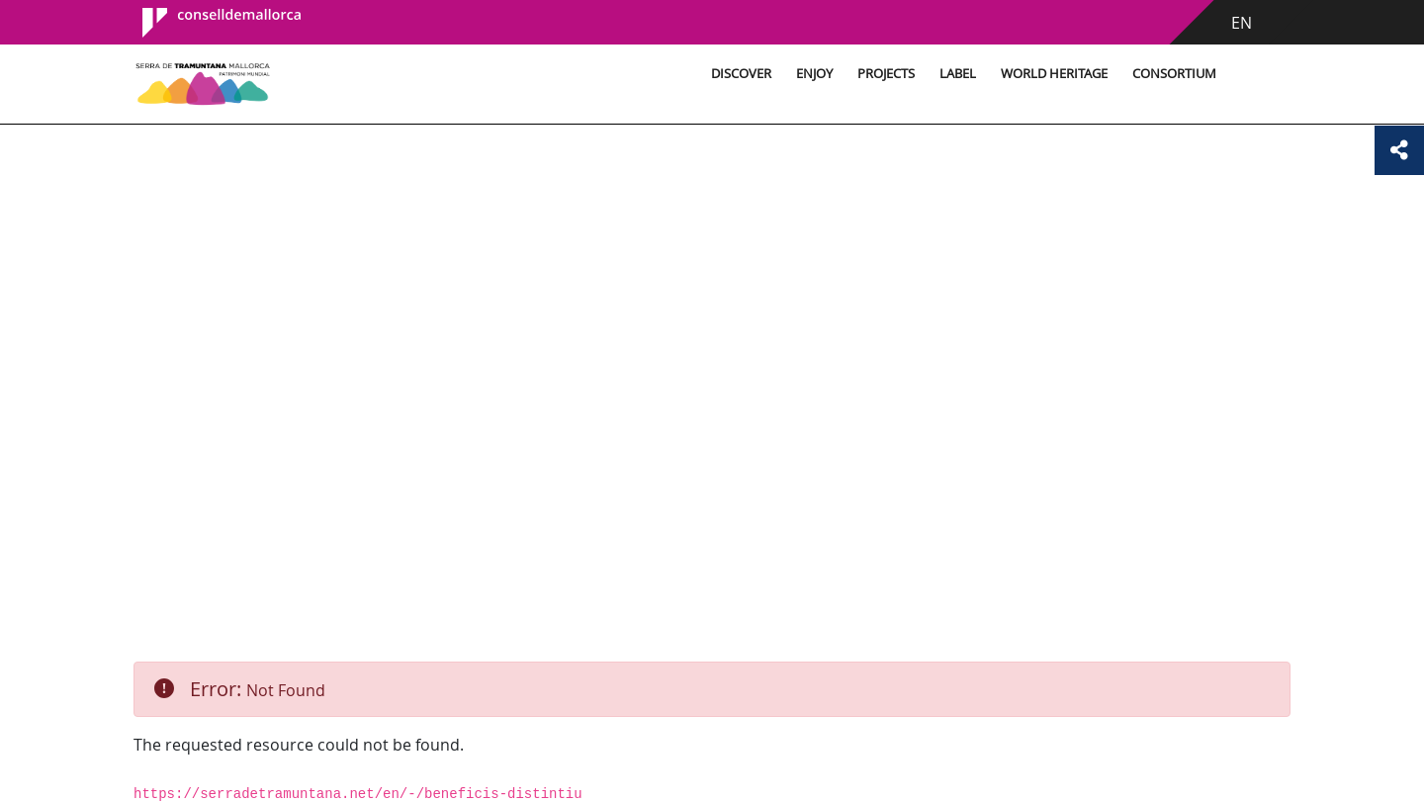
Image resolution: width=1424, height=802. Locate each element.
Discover (741, 73)
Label (957, 73)
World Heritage (1054, 73)
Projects (886, 73)
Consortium (1174, 73)
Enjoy (814, 73)
